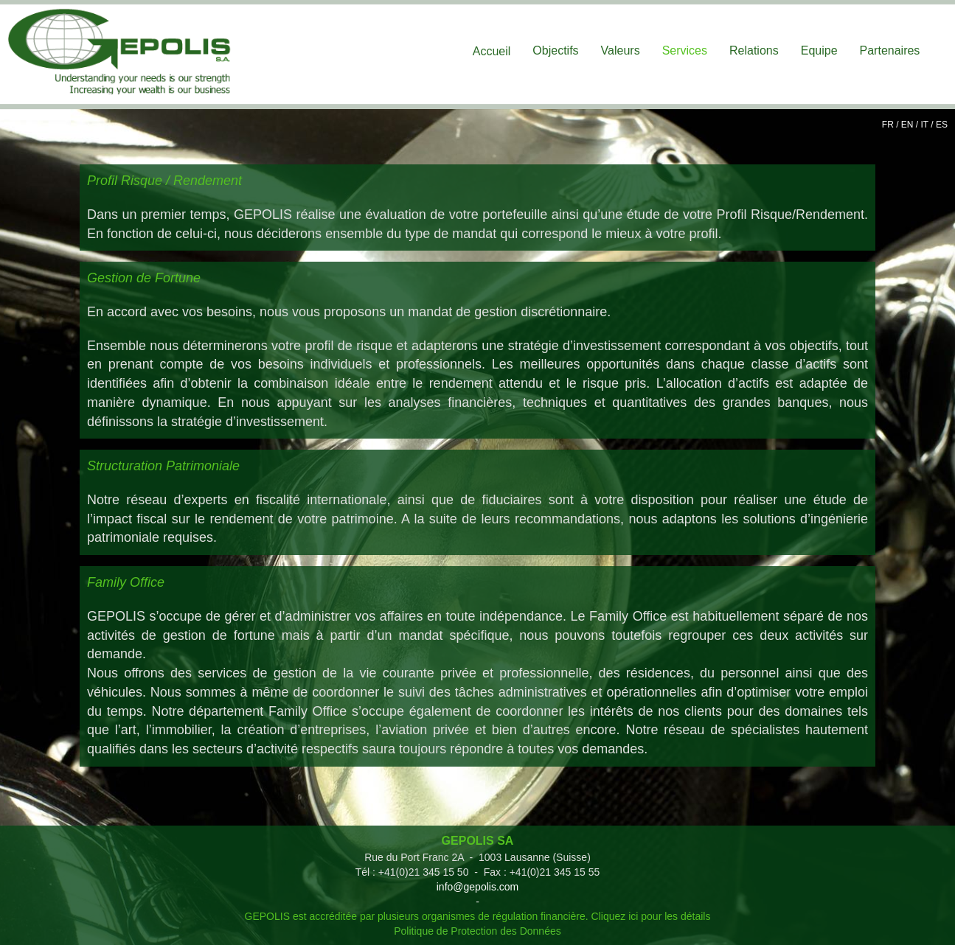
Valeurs (620, 50)
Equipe (819, 50)
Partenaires (890, 50)
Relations (754, 50)
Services (684, 50)
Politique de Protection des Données (477, 931)
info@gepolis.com (478, 887)
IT (924, 124)
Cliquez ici (615, 916)
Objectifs (555, 50)
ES (942, 124)
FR (888, 124)
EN (907, 124)
